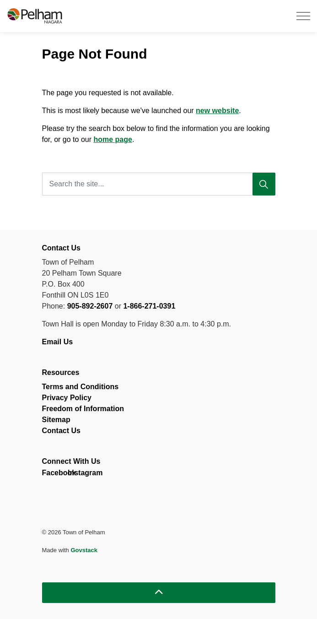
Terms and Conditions (80, 387)
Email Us (58, 342)
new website (217, 110)
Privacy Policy (67, 398)
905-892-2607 (90, 306)
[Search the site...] (158, 184)
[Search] (264, 184)
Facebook (50, 475)
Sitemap (56, 420)
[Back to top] (158, 592)
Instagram (76, 475)
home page (112, 139)
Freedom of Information (83, 409)
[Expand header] (303, 16)
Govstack (83, 550)
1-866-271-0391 (149, 306)
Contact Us (61, 430)
